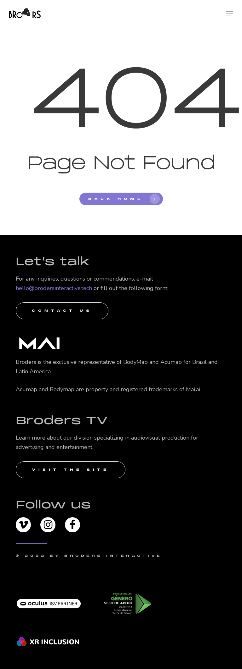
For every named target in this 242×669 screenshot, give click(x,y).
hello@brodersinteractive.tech (54, 288)
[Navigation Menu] (229, 13)
